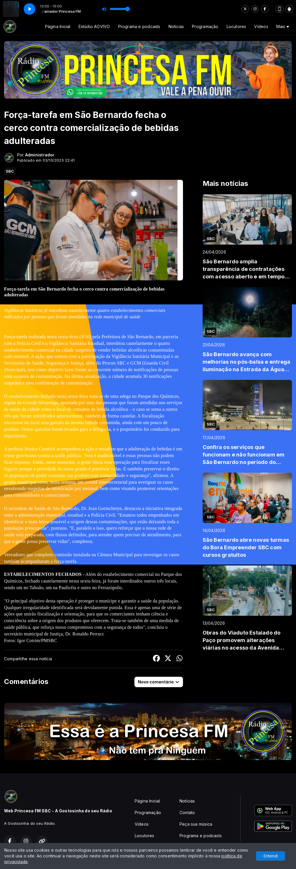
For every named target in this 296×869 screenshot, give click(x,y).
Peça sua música (196, 824)
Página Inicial (58, 26)
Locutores (236, 26)
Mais (282, 26)
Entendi (271, 855)
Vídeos (261, 26)
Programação (205, 26)
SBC (10, 171)
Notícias (176, 26)
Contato (187, 812)
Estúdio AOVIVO (94, 26)
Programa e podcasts (139, 26)
